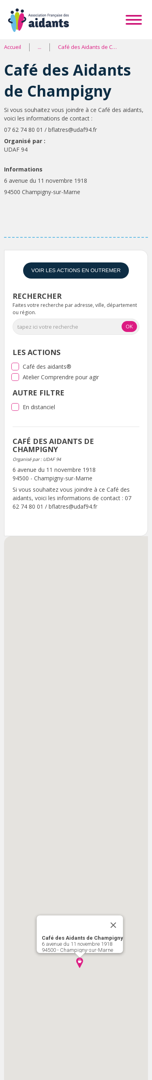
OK (129, 326)
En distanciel (39, 407)
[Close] (113, 925)
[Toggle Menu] (134, 20)
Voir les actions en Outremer (75, 270)
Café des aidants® (47, 366)
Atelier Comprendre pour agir (61, 377)
